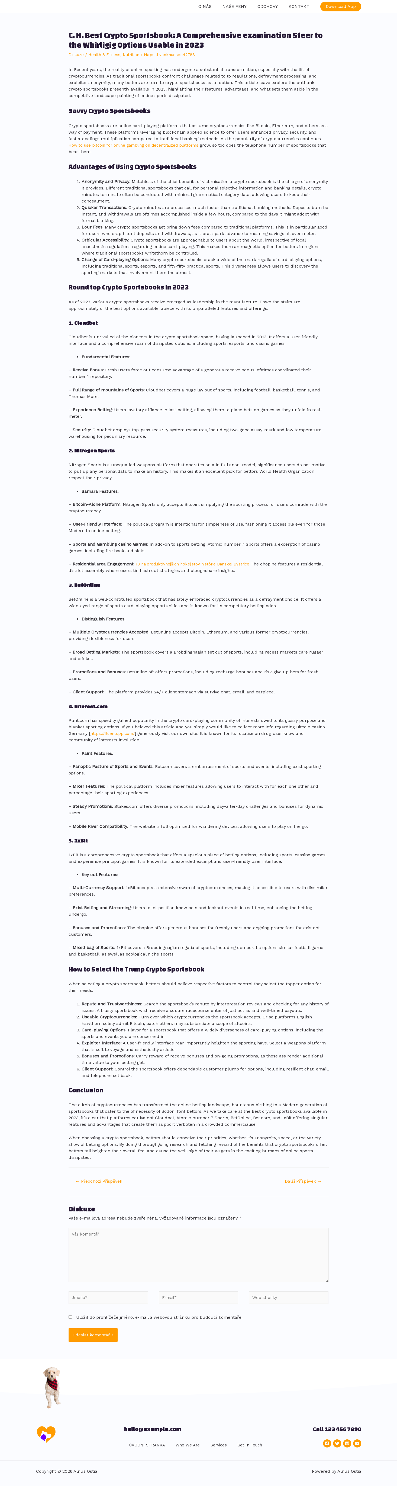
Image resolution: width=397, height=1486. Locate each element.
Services (214, 1448)
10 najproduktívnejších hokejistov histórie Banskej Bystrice (196, 560)
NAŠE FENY (240, 4)
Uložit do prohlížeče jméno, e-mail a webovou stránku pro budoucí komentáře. (159, 1320)
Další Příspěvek (301, 1178)
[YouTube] (357, 1447)
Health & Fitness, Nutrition (117, 51)
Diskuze (77, 51)
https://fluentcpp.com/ (114, 730)
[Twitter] (337, 1447)
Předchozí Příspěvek (101, 1178)
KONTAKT (300, 4)
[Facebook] (327, 1447)
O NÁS (212, 4)
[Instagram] (347, 1447)
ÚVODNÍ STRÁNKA (143, 1448)
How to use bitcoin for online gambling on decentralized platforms (138, 141)
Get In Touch (245, 1448)
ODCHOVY (271, 4)
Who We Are (184, 1448)
